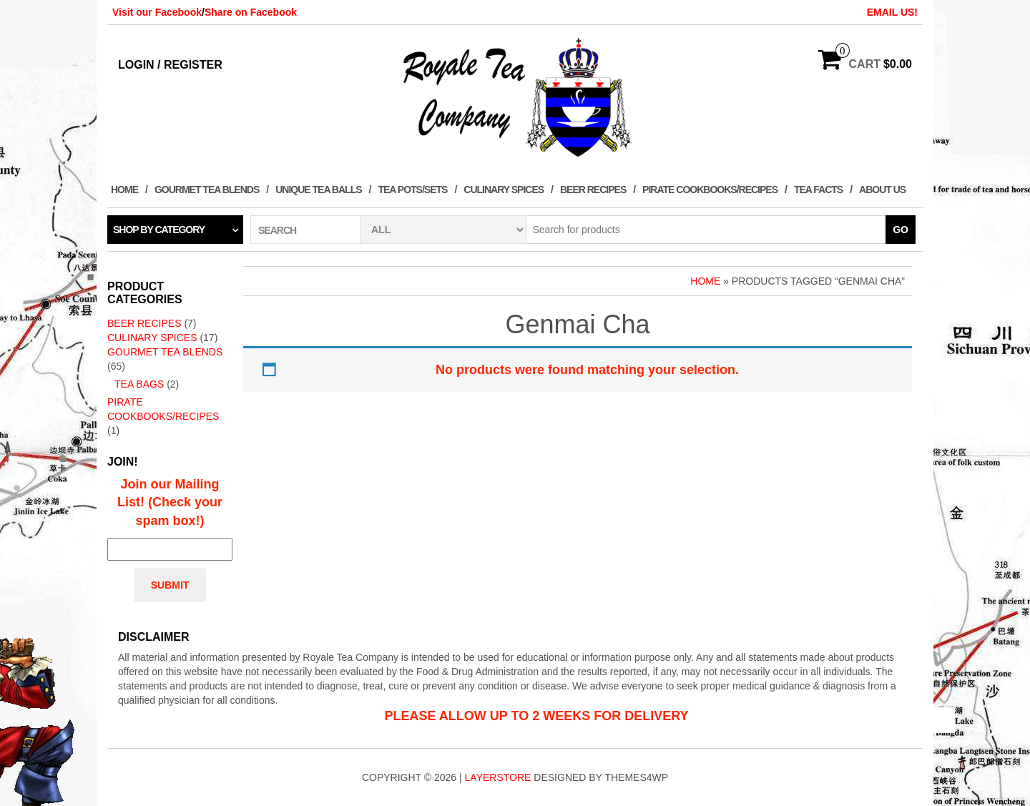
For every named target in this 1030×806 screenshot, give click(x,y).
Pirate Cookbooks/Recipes (710, 189)
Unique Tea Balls (318, 189)
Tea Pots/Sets (412, 189)
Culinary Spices (504, 189)
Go (900, 229)
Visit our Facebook (157, 12)
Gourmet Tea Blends (206, 189)
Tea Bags (139, 384)
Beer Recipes (593, 189)
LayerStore (498, 777)
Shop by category (159, 229)
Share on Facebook (251, 12)
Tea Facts (818, 189)
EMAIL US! (892, 12)
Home (124, 189)
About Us (882, 189)
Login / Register (170, 65)
